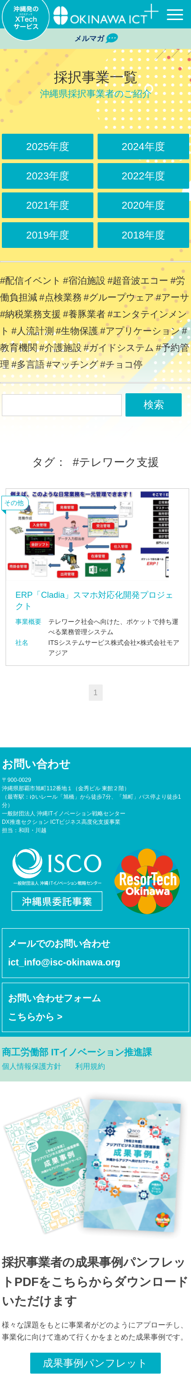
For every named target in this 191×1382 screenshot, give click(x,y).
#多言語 (27, 364)
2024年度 (143, 146)
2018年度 (143, 235)
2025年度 (47, 146)
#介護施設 (60, 347)
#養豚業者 (84, 314)
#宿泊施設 (84, 280)
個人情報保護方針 (31, 1066)
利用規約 (90, 1066)
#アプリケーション (140, 331)
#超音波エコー (137, 280)
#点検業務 (60, 297)
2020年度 (143, 205)
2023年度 (47, 176)
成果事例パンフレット (95, 1363)
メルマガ (95, 39)
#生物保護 (77, 331)
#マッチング (72, 364)
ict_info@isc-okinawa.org (64, 962)
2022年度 (143, 176)
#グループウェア (119, 297)
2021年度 (47, 205)
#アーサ (172, 297)
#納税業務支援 (30, 314)
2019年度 (47, 235)
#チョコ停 (121, 364)
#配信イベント (30, 280)
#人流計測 (32, 331)
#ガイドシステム (119, 347)
